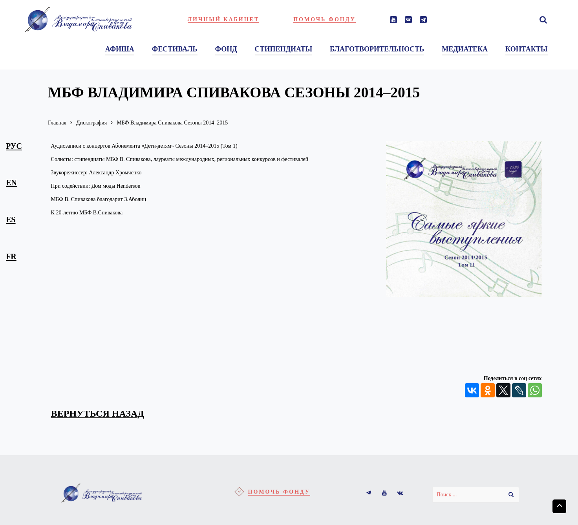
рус (14, 146)
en (11, 182)
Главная (57, 123)
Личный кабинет (224, 19)
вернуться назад (97, 413)
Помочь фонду (324, 19)
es (11, 219)
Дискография (91, 123)
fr (11, 256)
